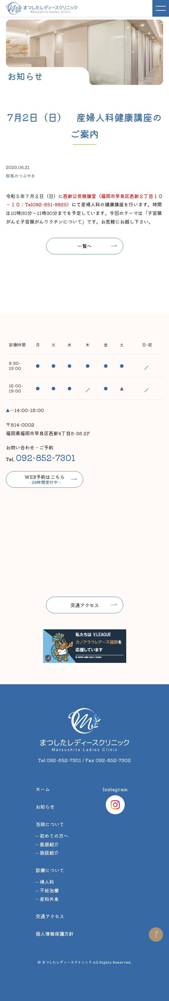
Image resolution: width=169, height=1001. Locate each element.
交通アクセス (84, 605)
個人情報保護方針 (55, 933)
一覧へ (85, 245)
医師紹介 (49, 844)
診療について (50, 870)
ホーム (43, 789)
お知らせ (45, 806)
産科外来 (49, 898)
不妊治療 (49, 890)
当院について (50, 824)
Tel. (40, 457)
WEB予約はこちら (44, 479)
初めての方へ (54, 835)
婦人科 (47, 881)
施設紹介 (49, 852)
